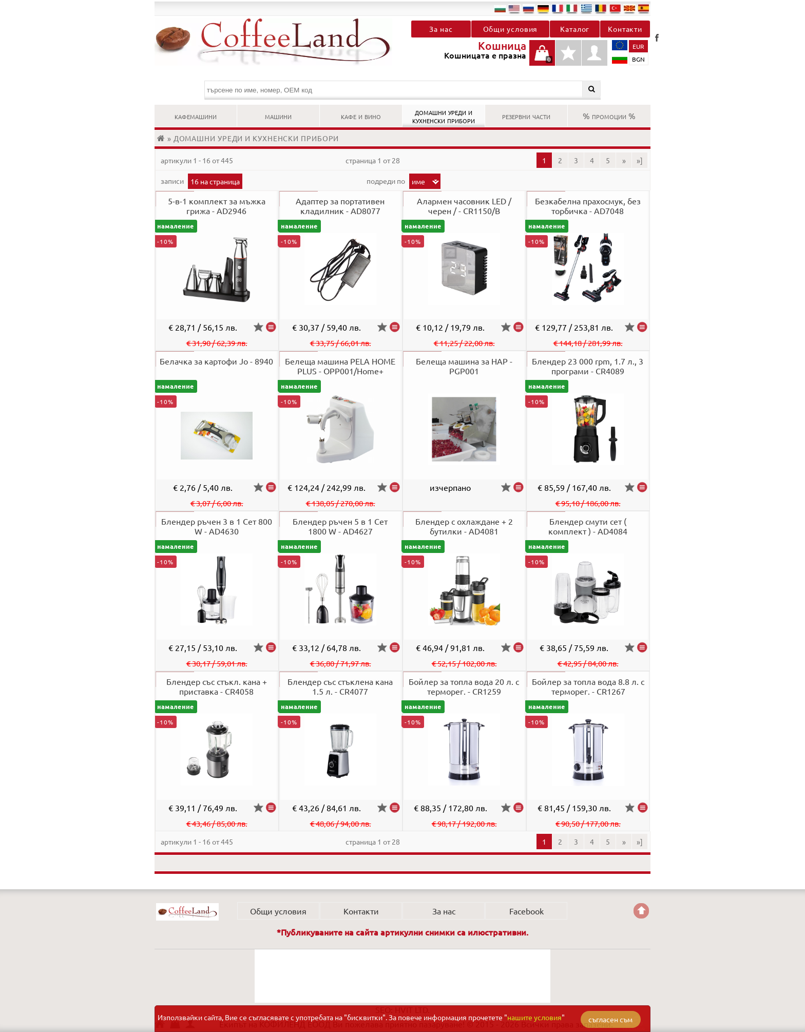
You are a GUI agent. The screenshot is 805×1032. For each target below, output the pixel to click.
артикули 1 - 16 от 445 (197, 160)
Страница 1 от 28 (373, 160)
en (514, 8)
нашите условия (534, 1017)
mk (629, 8)
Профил (594, 53)
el (586, 8)
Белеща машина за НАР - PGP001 (464, 366)
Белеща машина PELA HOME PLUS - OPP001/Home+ (340, 366)
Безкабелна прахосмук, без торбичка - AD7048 (588, 206)
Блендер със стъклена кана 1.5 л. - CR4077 (340, 686)
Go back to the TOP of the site (641, 911)
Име (418, 181)
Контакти (625, 28)
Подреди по (387, 180)
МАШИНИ (278, 115)
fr (557, 8)
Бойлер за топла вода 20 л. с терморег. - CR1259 (464, 686)
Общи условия (510, 28)
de (543, 8)
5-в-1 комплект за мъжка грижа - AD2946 (216, 206)
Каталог (574, 28)
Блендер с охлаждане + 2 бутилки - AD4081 (464, 526)
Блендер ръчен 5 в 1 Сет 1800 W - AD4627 (340, 526)
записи (173, 180)
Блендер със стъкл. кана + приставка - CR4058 (216, 686)
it (572, 8)
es (644, 8)
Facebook (656, 37)
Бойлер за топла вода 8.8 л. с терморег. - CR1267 (588, 686)
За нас (440, 28)
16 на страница (215, 181)
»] (640, 160)
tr (615, 8)
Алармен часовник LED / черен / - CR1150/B (464, 206)
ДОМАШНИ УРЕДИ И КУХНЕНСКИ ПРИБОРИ (443, 115)
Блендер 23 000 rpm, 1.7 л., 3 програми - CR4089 (587, 366)
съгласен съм (610, 1019)
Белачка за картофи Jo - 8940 (216, 361)
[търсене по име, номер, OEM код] (402, 90)
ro (601, 8)
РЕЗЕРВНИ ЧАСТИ (526, 115)
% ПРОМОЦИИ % (609, 115)
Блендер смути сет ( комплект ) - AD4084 (587, 526)
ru (529, 8)
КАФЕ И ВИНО (361, 115)
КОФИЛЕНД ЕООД (187, 912)
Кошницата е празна (542, 58)
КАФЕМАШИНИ (196, 115)
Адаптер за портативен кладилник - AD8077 (340, 206)
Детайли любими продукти (568, 58)
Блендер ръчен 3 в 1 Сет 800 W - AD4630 (216, 526)
